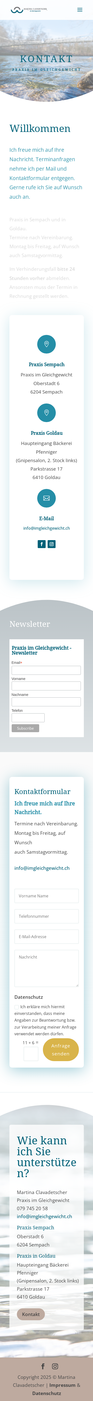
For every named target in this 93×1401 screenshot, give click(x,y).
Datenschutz (46, 1393)
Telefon (17, 711)
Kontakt (31, 1314)
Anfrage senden (60, 1049)
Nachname (20, 695)
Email (17, 662)
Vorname (19, 679)
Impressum (62, 1385)
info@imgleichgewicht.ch (46, 528)
